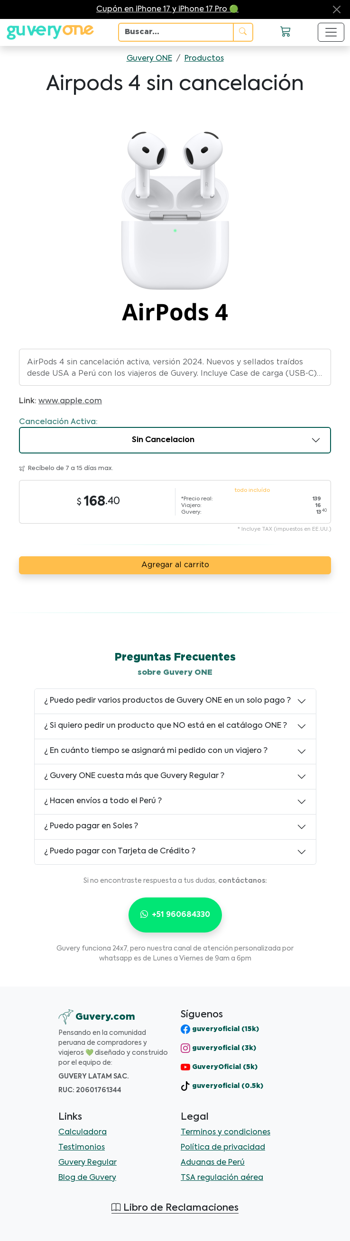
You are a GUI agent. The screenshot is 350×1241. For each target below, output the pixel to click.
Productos (204, 59)
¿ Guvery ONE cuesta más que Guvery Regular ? (134, 776)
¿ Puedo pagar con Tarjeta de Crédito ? (119, 851)
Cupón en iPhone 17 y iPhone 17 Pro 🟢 (167, 9)
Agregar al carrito (175, 565)
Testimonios (81, 1147)
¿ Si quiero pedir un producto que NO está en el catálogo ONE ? (165, 726)
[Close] (336, 9)
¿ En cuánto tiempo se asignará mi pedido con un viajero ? (155, 751)
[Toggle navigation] (331, 32)
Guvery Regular (87, 1163)
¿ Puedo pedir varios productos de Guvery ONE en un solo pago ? (167, 701)
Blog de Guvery (87, 1178)
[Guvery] (96, 1016)
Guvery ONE (149, 59)
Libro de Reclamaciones (175, 1208)
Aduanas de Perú (213, 1163)
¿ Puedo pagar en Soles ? (91, 826)
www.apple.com (70, 401)
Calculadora (82, 1132)
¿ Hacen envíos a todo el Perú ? (103, 801)
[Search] (176, 32)
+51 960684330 (175, 915)
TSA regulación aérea (222, 1178)
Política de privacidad (223, 1147)
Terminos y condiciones (225, 1132)
